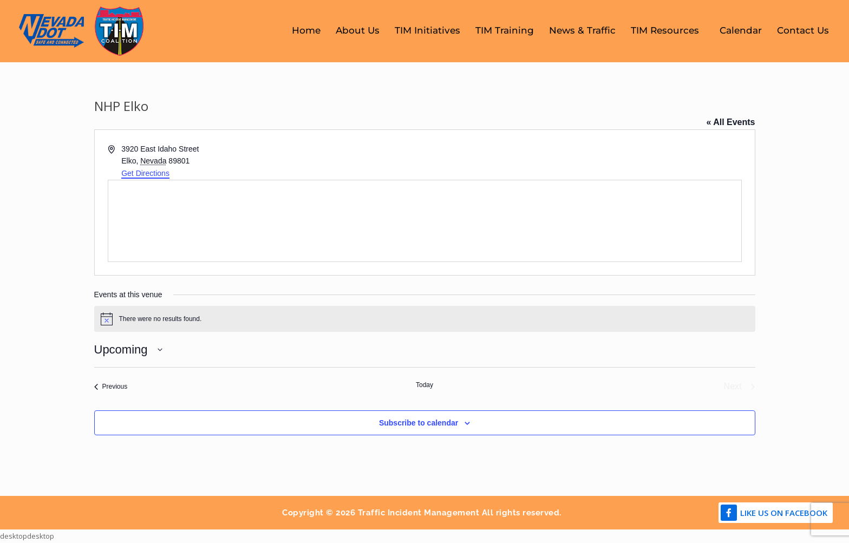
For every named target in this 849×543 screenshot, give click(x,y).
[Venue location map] (424, 220)
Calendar (741, 30)
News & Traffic (582, 30)
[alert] (424, 319)
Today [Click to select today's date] (424, 385)
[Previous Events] (111, 386)
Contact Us (803, 30)
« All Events (730, 122)
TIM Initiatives (427, 30)
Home (306, 30)
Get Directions (145, 173)
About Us (358, 30)
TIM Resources (667, 30)
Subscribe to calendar (418, 422)
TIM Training (504, 30)
